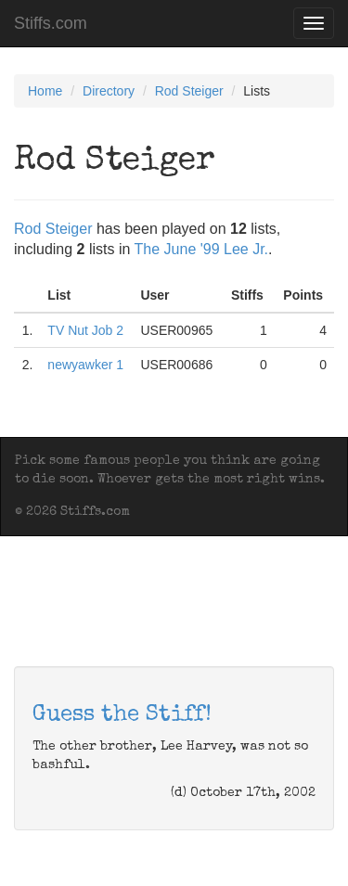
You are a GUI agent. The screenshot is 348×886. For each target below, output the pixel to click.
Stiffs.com (50, 23)
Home (45, 90)
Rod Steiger (189, 90)
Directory (109, 90)
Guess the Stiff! (122, 715)
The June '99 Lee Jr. (201, 249)
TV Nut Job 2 (85, 330)
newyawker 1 (85, 364)
